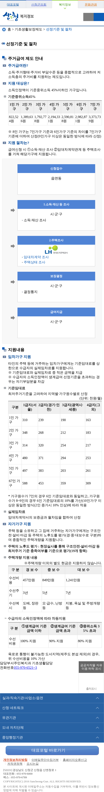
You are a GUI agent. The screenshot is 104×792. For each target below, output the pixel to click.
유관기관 (9, 717)
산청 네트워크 (13, 708)
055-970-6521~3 (25, 667)
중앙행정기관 (12, 737)
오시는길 (33, 763)
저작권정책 (14, 763)
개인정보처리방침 (15, 760)
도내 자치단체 (13, 727)
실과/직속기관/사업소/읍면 (22, 698)
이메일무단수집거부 (45, 760)
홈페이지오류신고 (75, 760)
